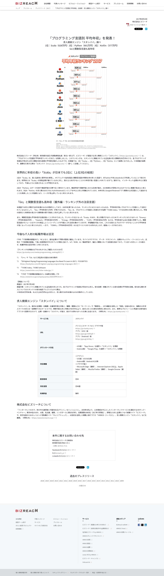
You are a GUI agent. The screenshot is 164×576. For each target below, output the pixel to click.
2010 (117, 481)
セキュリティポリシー (60, 572)
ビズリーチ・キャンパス (90, 558)
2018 (79, 481)
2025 (47, 481)
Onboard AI (86, 562)
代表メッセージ (59, 3)
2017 (84, 481)
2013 (103, 481)
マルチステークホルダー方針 (79, 572)
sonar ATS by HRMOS (89, 555)
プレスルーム (119, 3)
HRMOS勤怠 (86, 543)
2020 (70, 481)
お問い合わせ (142, 3)
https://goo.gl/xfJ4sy (83, 339)
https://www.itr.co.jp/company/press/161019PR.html (40, 276)
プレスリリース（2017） (43, 8)
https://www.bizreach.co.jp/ (43, 418)
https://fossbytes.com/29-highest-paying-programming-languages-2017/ (49, 264)
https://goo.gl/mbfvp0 (84, 334)
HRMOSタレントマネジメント (92, 536)
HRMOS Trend (120, 528)
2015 (93, 481)
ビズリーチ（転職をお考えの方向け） (94, 525)
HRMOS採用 (86, 540)
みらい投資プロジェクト (24, 525)
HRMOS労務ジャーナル (123, 532)
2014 (98, 481)
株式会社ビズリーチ (67, 450)
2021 (65, 481)
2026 (42, 481)
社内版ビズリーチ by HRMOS (91, 532)
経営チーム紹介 (94, 3)
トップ (18, 8)
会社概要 (47, 3)
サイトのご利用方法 (41, 525)
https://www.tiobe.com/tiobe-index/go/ (36, 270)
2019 (75, 481)
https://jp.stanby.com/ (129, 155)
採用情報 (130, 3)
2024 (51, 481)
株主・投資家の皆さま (99, 572)
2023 (56, 481)
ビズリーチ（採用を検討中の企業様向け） (96, 528)
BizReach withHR (121, 525)
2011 (112, 481)
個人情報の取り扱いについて (40, 572)
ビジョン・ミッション (77, 3)
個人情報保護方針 (21, 572)
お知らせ (82, 485)
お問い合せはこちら (60, 446)
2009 (122, 481)
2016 (89, 481)
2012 (107, 481)
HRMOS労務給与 (87, 551)
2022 (61, 481)
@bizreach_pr (59, 453)
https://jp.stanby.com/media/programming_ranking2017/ (39, 252)
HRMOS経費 (86, 547)
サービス (107, 3)
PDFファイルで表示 (137, 25)
